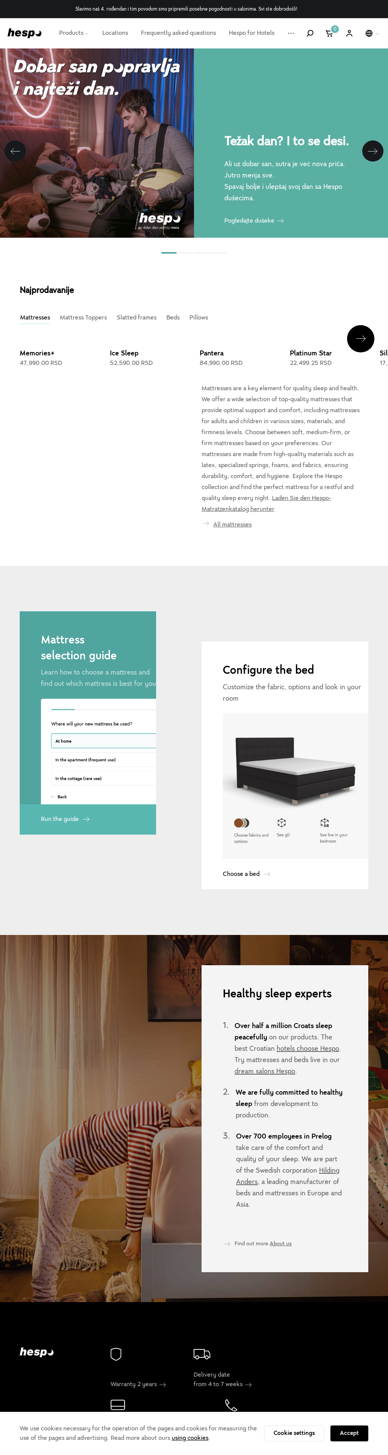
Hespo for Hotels (251, 33)
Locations (115, 33)
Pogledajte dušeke (249, 220)
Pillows (198, 317)
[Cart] (330, 33)
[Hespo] (25, 33)
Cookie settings (294, 1433)
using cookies (190, 1438)
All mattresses (232, 524)
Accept (349, 1433)
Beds (173, 317)
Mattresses (35, 317)
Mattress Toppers (83, 317)
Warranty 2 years (138, 1384)
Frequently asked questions (178, 33)
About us (281, 1243)
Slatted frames (136, 317)
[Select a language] (372, 33)
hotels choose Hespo (308, 1048)
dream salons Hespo (265, 1071)
